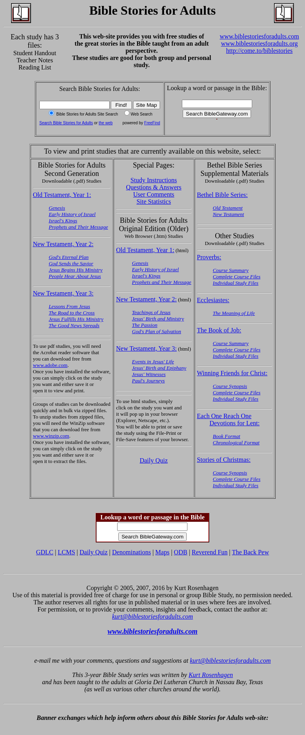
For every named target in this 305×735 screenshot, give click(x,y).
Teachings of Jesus (151, 312)
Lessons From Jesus (69, 306)
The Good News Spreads (74, 325)
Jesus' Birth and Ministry (158, 319)
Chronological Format (236, 443)
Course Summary (231, 270)
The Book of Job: (219, 330)
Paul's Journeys (148, 381)
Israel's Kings (63, 221)
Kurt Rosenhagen (211, 674)
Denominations (131, 552)
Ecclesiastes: (213, 300)
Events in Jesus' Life (153, 362)
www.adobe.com (50, 365)
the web (106, 123)
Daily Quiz (154, 460)
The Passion (144, 325)
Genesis (57, 208)
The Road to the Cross (72, 313)
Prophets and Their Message (78, 227)
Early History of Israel (72, 214)
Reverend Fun (210, 552)
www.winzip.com (51, 436)
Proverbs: (209, 257)
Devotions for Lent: (234, 423)
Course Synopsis (230, 386)
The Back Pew (250, 552)
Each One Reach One (224, 416)
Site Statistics (154, 201)
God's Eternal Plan (69, 257)
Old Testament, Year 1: (62, 194)
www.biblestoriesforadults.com (259, 36)
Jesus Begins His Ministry (75, 270)
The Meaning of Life (234, 313)
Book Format (226, 436)
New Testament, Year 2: (63, 244)
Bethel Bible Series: (222, 194)
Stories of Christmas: (224, 459)
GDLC (45, 552)
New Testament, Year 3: (63, 293)
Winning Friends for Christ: (232, 373)
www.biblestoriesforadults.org (259, 43)
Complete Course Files (237, 277)
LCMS (66, 552)
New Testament (228, 214)
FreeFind (152, 123)
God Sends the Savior (71, 263)
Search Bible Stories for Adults (66, 123)
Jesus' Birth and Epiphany (159, 368)
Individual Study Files (236, 283)
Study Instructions (154, 180)
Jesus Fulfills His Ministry (76, 319)
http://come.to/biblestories (259, 50)
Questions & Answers (153, 187)
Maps (162, 552)
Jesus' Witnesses (149, 374)
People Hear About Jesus (75, 276)
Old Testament (228, 208)
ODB (180, 552)
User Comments (153, 194)
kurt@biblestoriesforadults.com (152, 616)
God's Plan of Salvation (156, 331)
